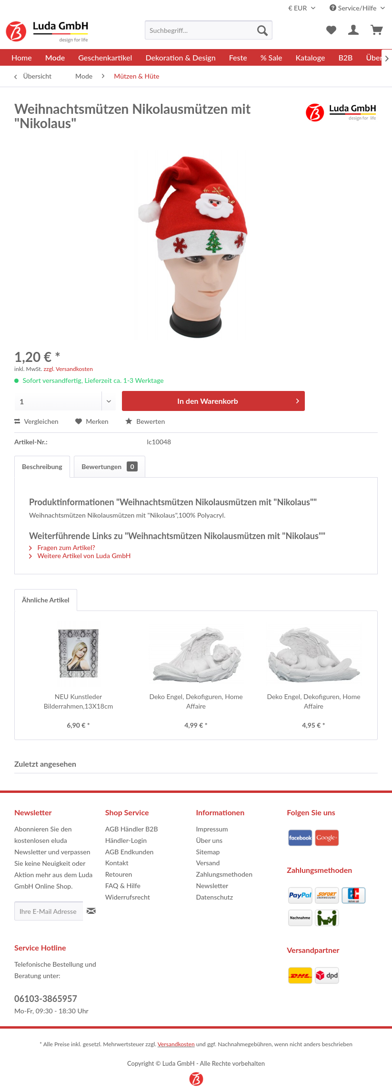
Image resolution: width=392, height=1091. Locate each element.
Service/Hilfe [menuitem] (354, 8)
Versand (208, 863)
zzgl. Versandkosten (68, 368)
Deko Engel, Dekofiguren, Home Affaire (195, 701)
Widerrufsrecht (127, 897)
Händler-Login (126, 840)
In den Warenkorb (238, 399)
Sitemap (208, 852)
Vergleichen (36, 421)
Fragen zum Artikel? (62, 547)
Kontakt (117, 863)
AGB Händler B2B (131, 829)
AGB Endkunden (129, 852)
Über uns (209, 840)
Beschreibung (42, 466)
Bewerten (145, 421)
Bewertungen (109, 466)
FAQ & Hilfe (123, 885)
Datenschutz (214, 897)
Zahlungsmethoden (224, 874)
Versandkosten (176, 1044)
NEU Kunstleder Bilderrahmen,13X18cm (78, 701)
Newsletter (212, 885)
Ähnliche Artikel (46, 600)
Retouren (118, 874)
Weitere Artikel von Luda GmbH (80, 555)
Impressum (212, 829)
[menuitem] (208, 30)
